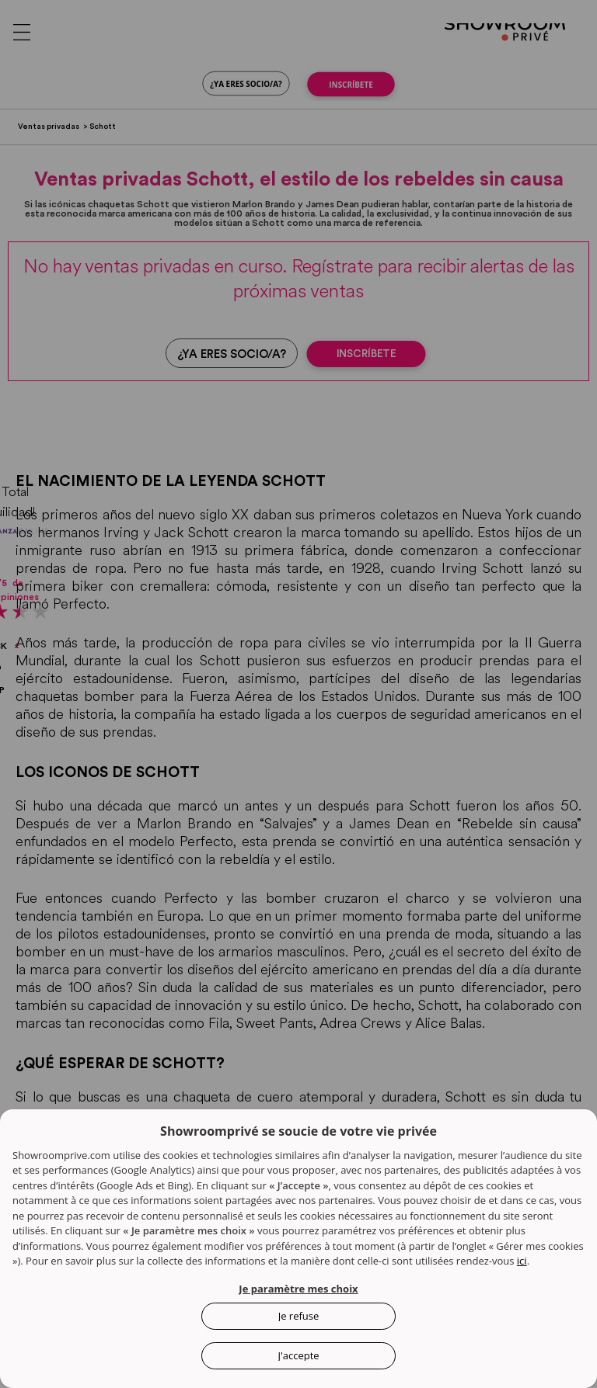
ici (522, 1261)
